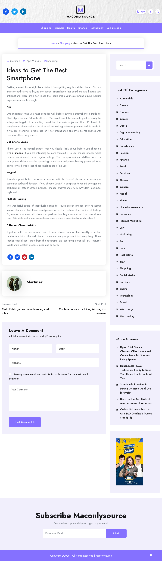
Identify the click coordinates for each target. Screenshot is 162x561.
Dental (124, 126)
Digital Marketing (130, 132)
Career (124, 119)
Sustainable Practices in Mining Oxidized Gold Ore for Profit (135, 389)
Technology (96, 28)
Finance (82, 28)
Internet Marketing (131, 221)
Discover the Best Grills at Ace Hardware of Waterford (136, 401)
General (124, 187)
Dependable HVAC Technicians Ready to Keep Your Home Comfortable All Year (136, 372)
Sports (123, 289)
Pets (122, 248)
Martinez (35, 282)
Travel (123, 302)
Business (59, 28)
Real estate (126, 255)
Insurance (125, 214)
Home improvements (131, 207)
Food (123, 166)
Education (126, 139)
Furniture (125, 173)
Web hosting (127, 316)
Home (53, 43)
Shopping (46, 28)
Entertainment (128, 146)
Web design (127, 309)
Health (71, 28)
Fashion (124, 153)
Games (124, 180)
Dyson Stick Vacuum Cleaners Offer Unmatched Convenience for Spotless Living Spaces (135, 353)
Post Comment (25, 422)
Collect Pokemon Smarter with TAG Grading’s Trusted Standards (136, 414)
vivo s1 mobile (15, 153)
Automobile (126, 98)
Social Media (114, 28)
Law (122, 228)
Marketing (126, 234)
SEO (122, 262)
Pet (122, 241)
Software (125, 282)
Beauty (124, 105)
